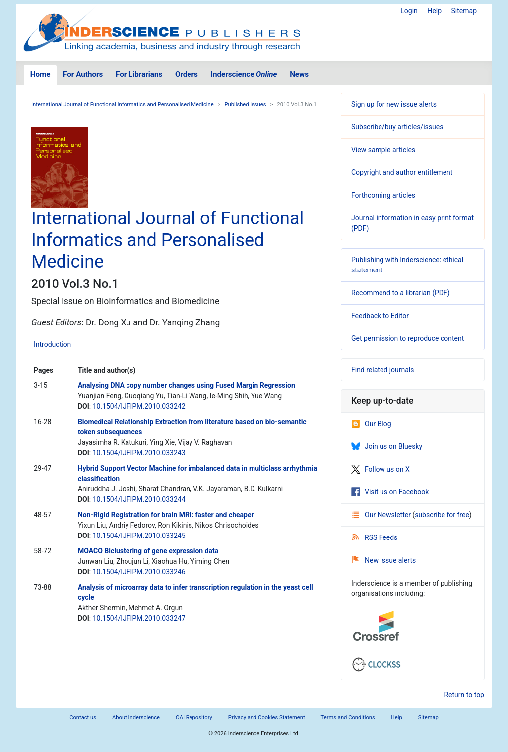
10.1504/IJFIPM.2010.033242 (139, 406)
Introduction (52, 344)
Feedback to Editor (380, 316)
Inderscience (244, 74)
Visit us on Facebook (390, 492)
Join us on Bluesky (386, 446)
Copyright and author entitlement (401, 172)
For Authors (83, 74)
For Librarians (139, 74)
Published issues (245, 104)
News (299, 74)
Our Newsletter (382, 515)
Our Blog (371, 424)
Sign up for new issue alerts (394, 104)
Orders (186, 74)
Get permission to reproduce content (407, 338)
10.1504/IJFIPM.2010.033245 (139, 535)
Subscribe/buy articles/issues (397, 127)
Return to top (464, 694)
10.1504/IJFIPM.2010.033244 (139, 499)
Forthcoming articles (383, 195)
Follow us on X (380, 469)
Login (409, 11)
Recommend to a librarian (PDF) (400, 293)
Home (40, 74)
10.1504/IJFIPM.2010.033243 (139, 453)
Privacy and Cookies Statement (266, 717)
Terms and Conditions (348, 717)
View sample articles (383, 150)
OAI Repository (194, 717)
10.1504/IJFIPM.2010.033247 (139, 618)
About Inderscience (136, 717)
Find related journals (382, 370)
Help (434, 11)
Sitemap (464, 11)
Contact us (82, 717)
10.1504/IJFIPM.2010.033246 (139, 572)
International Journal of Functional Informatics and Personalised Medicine (122, 104)
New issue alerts (384, 560)
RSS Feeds (374, 537)
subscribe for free (442, 515)
